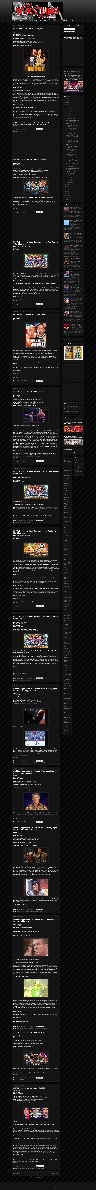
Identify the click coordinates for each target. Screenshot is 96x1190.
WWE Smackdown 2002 (66, 505)
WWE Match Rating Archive (67, 718)
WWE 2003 (42, 762)
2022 (18, 131)
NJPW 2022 (30, 306)
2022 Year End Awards (67, 636)
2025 (66, 100)
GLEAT (21, 383)
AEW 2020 (66, 512)
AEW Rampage (28, 214)
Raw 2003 (22, 762)
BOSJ (21, 680)
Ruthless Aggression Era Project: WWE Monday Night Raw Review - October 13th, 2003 (76, 209)
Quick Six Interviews (66, 612)
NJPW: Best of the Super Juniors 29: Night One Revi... (72, 146)
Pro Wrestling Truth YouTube (70, 406)
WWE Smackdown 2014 (66, 723)
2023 (66, 105)
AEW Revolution (66, 643)
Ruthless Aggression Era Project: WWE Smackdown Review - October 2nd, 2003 (76, 260)
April (68, 175)
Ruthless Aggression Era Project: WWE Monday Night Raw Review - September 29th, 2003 (76, 300)
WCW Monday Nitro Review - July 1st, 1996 (75, 325)
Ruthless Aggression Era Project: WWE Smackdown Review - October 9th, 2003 (76, 247)
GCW (21, 131)
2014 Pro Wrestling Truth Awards (67, 571)
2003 (18, 762)
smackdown (66, 733)
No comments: (30, 129)
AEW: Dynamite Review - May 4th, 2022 (29, 1088)
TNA (65, 564)
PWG (65, 690)
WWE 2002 (66, 478)
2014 (66, 199)
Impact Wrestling (66, 549)
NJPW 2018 (66, 683)
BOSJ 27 (66, 648)
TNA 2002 (66, 583)
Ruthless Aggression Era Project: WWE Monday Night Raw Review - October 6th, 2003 (76, 273)
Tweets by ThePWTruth (69, 339)
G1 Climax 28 (67, 668)
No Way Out (66, 688)
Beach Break (67, 651)
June (68, 113)
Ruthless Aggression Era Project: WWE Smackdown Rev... (72, 156)
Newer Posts (16, 1173)
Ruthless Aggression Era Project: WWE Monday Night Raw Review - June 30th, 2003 (35, 829)
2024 (66, 102)
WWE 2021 (66, 543)
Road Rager (66, 703)
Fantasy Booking (66, 664)
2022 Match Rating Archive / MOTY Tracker (72, 72)
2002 (65, 567)
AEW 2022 (22, 214)
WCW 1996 (66, 532)
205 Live (66, 535)
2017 (66, 193)
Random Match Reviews (67, 518)
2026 (66, 98)
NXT (65, 557)
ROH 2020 (66, 693)
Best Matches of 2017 (67, 654)
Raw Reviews (67, 698)
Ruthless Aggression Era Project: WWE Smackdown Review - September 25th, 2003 (76, 286)
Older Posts (55, 1173)
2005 (65, 589)
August (68, 108)
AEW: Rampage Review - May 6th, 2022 (29, 1032)
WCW (65, 530)
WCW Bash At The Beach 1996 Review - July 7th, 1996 (76, 235)
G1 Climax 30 (67, 521)
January (69, 182)
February (69, 180)
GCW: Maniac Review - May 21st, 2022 (28, 29)
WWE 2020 (66, 515)
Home (15, 20)
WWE (65, 538)
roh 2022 (66, 730)
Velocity (65, 712)
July (68, 111)
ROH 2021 (66, 696)
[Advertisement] (36, 145)
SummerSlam (67, 618)
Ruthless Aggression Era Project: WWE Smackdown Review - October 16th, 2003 (76, 222)
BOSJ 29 (22, 306)
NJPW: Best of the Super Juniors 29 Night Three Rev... (72, 137)
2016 (66, 195)
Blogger (55, 1187)
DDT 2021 (66, 657)
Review (65, 701)
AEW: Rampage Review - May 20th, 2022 (29, 159)
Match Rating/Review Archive (67, 20)
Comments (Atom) (39, 1177)
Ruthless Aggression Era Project (32, 762)
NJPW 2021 (66, 552)
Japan (65, 676)
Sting (65, 706)
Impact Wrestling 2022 (67, 597)
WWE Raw (66, 586)
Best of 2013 (53, 20)
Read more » (16, 125)
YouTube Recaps (66, 727)
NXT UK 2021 (67, 685)
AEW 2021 (66, 475)
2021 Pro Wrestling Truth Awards (67, 632)
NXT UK (66, 609)
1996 (65, 527)
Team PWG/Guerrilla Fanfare (71, 411)
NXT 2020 (66, 581)
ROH (65, 559)
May (68, 115)
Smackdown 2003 (39, 823)
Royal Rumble (67, 615)
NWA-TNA (66, 604)
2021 (66, 184)
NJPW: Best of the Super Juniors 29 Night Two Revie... (72, 141)
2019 (66, 189)
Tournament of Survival (67, 709)
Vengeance (66, 715)
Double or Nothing (66, 661)
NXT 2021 (66, 606)
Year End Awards (66, 625)
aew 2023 (66, 628)
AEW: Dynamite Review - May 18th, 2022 (29, 391)
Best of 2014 (43, 20)
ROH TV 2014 (67, 562)
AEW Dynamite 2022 (39, 1168)
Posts (66, 29)
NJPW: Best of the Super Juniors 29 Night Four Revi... (72, 125)
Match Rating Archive (67, 601)
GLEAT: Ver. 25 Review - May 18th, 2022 (29, 314)
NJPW (25, 306)
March (68, 178)
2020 (66, 186)
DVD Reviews (23, 20)
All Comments (68, 31)
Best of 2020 (33, 20)
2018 (66, 191)
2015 (66, 197)
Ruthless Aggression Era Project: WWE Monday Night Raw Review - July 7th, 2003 (35, 690)
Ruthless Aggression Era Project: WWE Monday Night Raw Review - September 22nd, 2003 (76, 313)
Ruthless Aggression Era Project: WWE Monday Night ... (72, 151)
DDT (65, 594)
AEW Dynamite (31, 463)
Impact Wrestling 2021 (67, 673)
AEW (21, 463)
